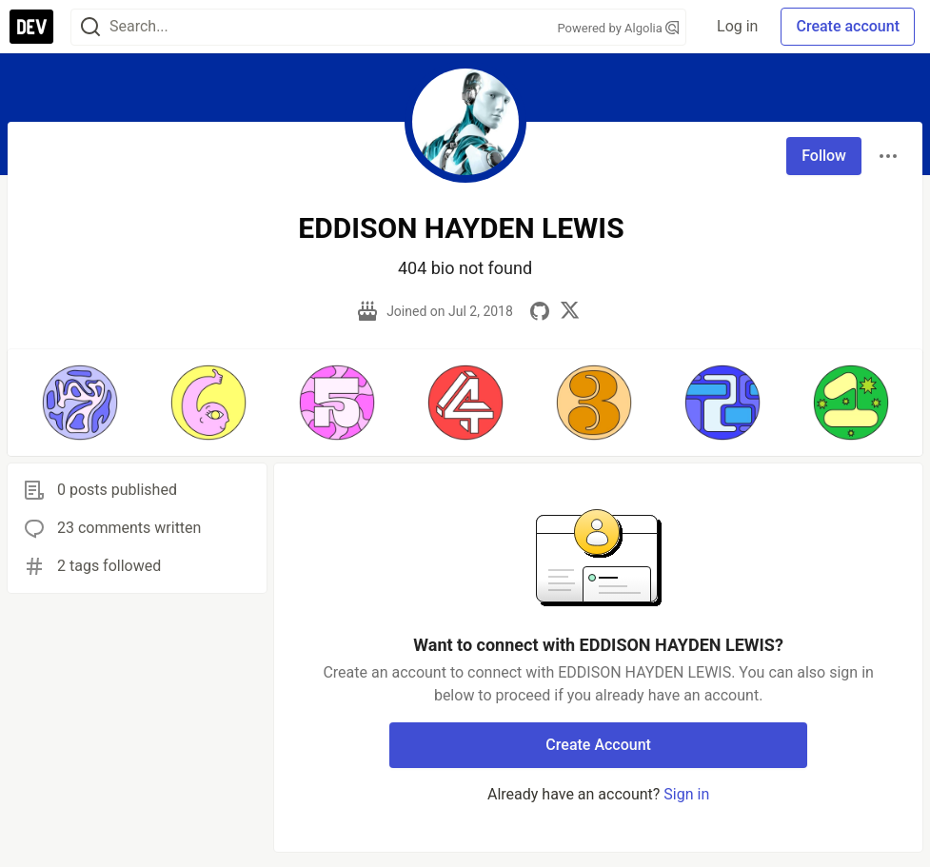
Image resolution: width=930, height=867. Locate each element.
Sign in (686, 794)
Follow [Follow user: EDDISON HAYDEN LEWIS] (823, 156)
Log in (737, 26)
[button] (79, 403)
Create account (848, 26)
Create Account (598, 745)
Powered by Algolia (619, 28)
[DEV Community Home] (31, 27)
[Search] (90, 27)
